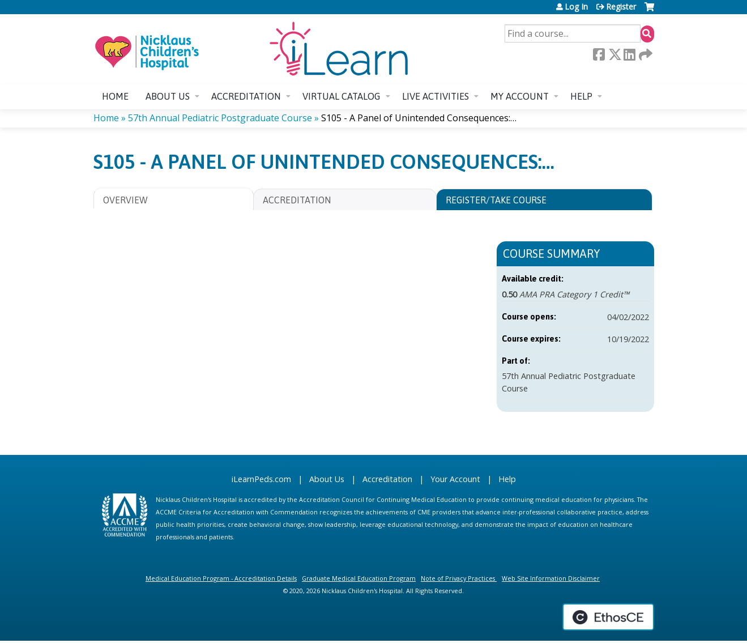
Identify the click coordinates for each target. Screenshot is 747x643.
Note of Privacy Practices (458, 578)
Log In (576, 7)
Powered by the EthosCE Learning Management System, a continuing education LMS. (608, 617)
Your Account (455, 479)
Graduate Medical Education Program (359, 578)
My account (519, 96)
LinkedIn (629, 54)
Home (115, 96)
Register (621, 7)
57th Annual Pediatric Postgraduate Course (220, 118)
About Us (326, 479)
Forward (644, 54)
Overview (125, 200)
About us (168, 96)
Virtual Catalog (341, 96)
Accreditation (246, 96)
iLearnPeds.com (261, 479)
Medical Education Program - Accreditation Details (221, 578)
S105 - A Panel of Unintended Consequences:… (419, 118)
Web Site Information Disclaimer (551, 578)
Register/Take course (496, 200)
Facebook (598, 54)
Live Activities (435, 96)
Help (581, 96)
